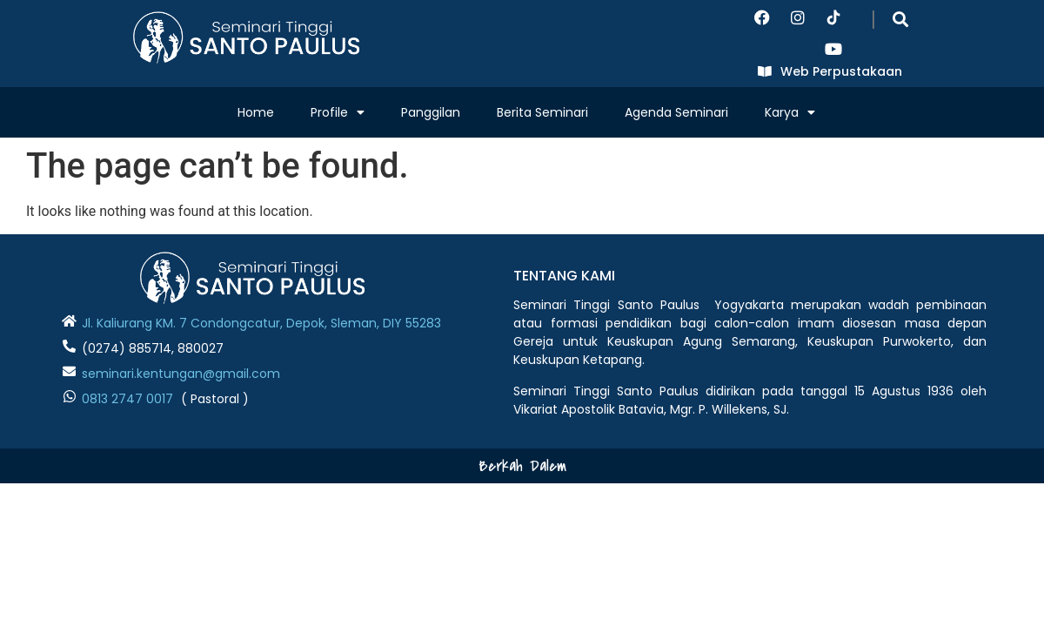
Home (256, 112)
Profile (338, 112)
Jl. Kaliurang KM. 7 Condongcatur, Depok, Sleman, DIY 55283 (261, 323)
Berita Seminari (542, 112)
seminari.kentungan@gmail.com (181, 373)
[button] (900, 18)
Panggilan (430, 112)
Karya (790, 112)
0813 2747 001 (123, 399)
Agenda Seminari (676, 112)
